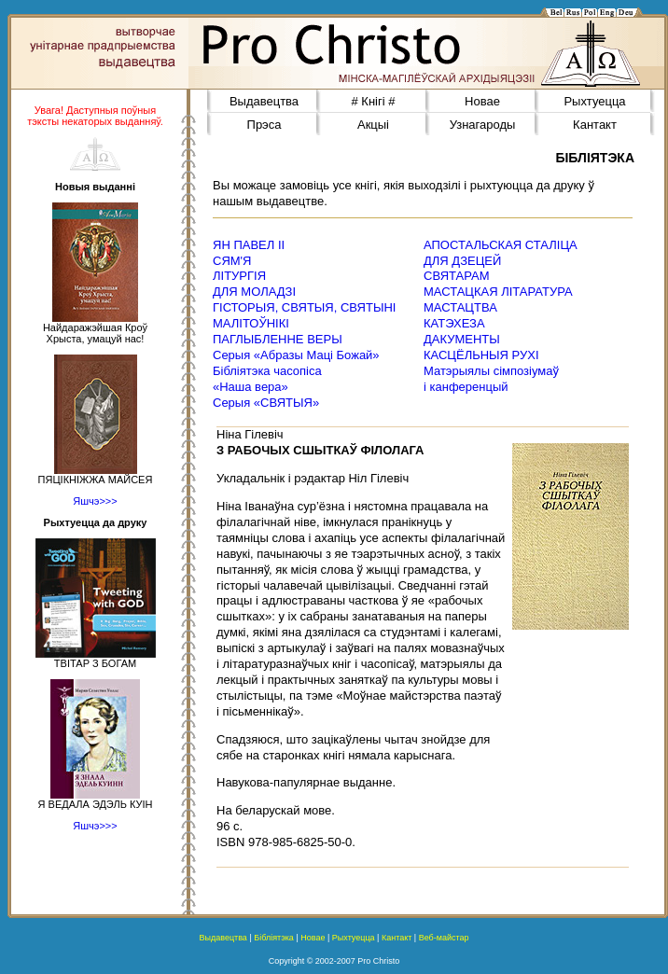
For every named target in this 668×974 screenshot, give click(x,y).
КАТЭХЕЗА (454, 323)
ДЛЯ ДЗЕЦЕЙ (462, 261)
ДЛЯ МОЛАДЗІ (254, 292)
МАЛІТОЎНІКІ (251, 323)
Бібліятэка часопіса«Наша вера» (267, 379)
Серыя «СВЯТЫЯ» (266, 403)
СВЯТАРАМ (457, 276)
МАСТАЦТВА (460, 307)
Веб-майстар (444, 937)
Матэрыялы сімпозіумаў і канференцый (491, 379)
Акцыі (373, 125)
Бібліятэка (274, 937)
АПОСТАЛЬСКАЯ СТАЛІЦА (501, 245)
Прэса (264, 125)
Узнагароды (483, 125)
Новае (482, 101)
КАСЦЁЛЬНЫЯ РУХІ (481, 355)
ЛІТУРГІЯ (239, 276)
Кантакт (595, 125)
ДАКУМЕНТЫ (462, 339)
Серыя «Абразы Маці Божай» (296, 355)
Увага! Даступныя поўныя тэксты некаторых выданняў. (95, 115)
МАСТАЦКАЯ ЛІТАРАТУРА (498, 292)
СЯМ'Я (232, 261)
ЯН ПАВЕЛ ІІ (249, 245)
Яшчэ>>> (95, 501)
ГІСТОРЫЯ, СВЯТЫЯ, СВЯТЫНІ (304, 307)
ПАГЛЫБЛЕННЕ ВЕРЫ (277, 339)
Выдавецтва (264, 101)
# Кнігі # (374, 101)
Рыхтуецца (594, 101)
